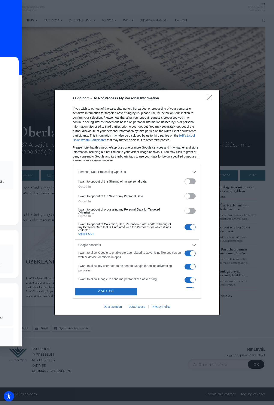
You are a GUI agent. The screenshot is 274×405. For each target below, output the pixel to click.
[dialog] (137, 202)
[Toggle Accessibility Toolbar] (8, 396)
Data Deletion (113, 306)
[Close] (211, 98)
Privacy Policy (161, 306)
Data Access (136, 306)
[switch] (190, 181)
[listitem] (137, 172)
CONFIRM (106, 291)
